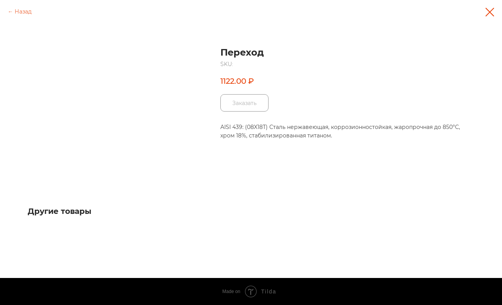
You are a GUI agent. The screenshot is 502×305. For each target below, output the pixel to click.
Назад (23, 11)
